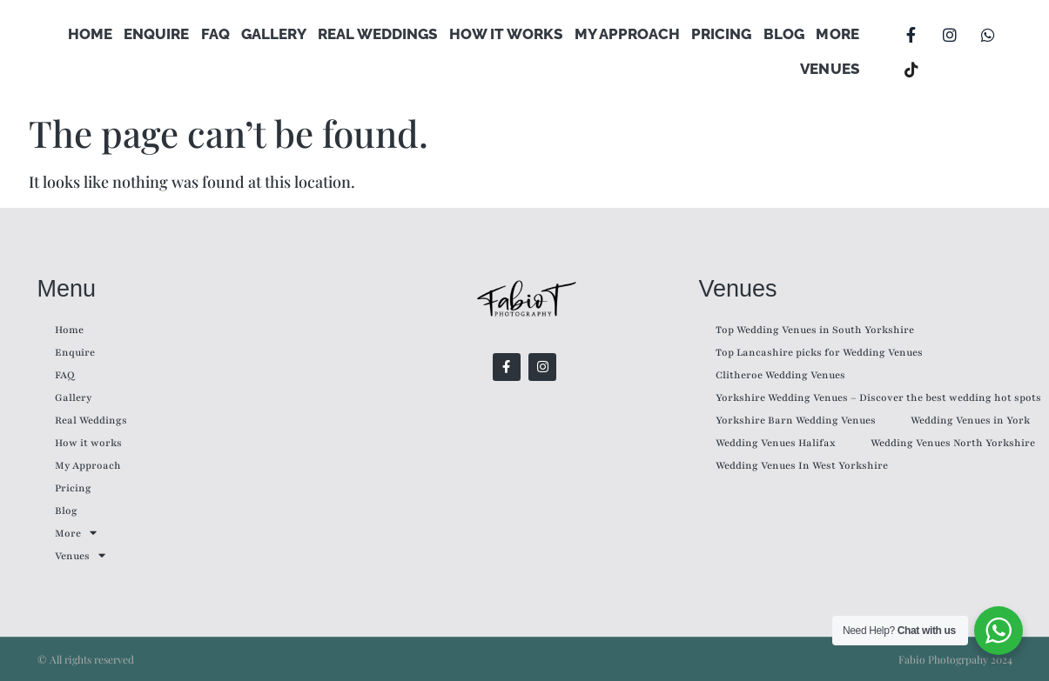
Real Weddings (380, 34)
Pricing (723, 34)
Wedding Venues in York (970, 420)
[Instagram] (950, 35)
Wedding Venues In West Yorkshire (802, 465)
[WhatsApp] (988, 35)
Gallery (277, 34)
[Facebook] (911, 35)
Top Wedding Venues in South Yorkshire (815, 330)
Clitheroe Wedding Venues (780, 375)
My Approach (629, 34)
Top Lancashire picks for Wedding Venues (819, 352)
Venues (830, 69)
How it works (508, 34)
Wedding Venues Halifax (776, 443)
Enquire (161, 34)
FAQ (219, 34)
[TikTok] (911, 70)
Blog (784, 34)
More (838, 34)
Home (95, 34)
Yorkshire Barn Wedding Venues (796, 420)
